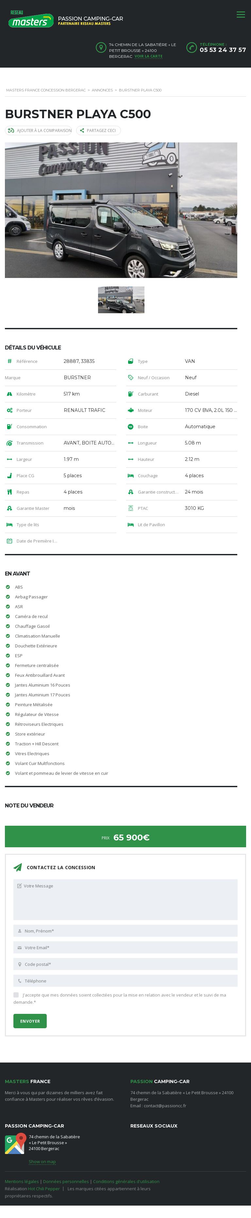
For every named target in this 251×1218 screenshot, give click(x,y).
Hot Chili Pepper (44, 1189)
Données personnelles (66, 1181)
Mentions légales (22, 1181)
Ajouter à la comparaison (40, 130)
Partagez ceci (98, 130)
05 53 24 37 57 (223, 50)
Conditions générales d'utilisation (126, 1181)
